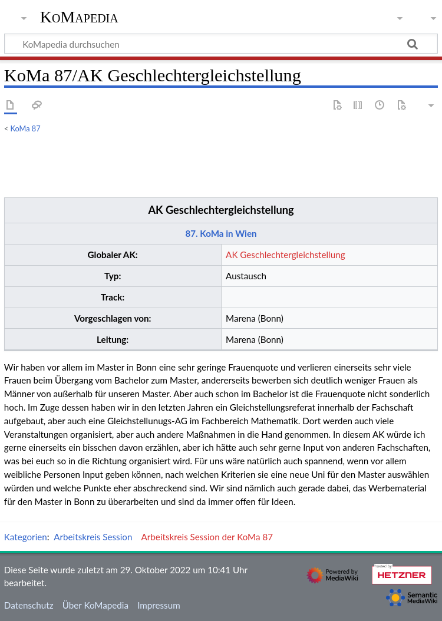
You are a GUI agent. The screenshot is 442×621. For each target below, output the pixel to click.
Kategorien (25, 536)
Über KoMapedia (95, 605)
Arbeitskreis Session (93, 536)
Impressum (158, 605)
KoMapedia (79, 17)
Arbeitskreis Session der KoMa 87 (207, 536)
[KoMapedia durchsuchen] (221, 43)
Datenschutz (29, 605)
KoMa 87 (26, 128)
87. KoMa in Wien (220, 233)
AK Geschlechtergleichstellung (220, 209)
